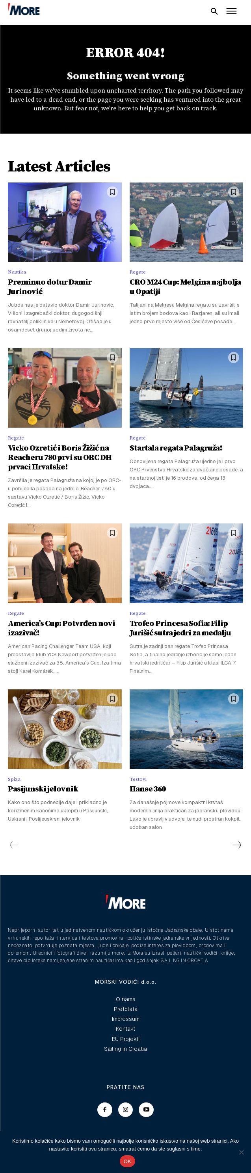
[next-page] (237, 845)
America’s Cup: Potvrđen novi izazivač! (61, 628)
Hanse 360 (147, 789)
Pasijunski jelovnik (43, 789)
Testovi (138, 779)
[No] (241, 1152)
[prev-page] (14, 845)
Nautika (17, 272)
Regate (138, 272)
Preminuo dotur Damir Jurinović (49, 287)
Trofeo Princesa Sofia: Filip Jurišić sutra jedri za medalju (180, 628)
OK (127, 1161)
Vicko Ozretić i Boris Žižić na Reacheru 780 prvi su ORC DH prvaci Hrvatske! (60, 457)
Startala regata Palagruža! (176, 448)
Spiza (14, 779)
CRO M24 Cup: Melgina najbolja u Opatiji (185, 287)
